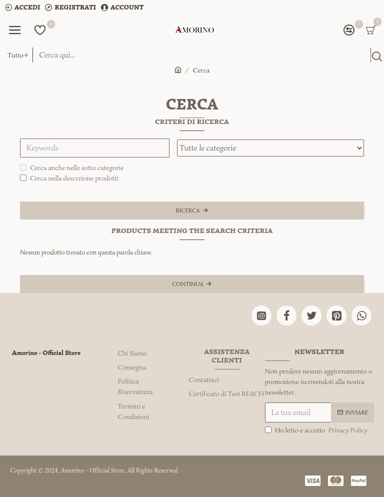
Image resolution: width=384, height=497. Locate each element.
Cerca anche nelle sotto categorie (72, 168)
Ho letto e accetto (317, 430)
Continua (188, 284)
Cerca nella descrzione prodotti (69, 178)
